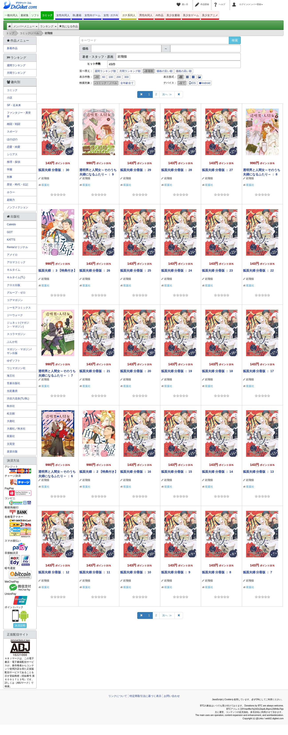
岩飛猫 (45, 178)
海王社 (11, 375)
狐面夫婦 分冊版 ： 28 (176, 170)
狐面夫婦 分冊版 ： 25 (135, 270)
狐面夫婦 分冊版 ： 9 (175, 572)
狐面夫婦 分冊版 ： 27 (217, 170)
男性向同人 (146, 15)
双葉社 (45, 185)
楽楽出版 (12, 451)
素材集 (25, 15)
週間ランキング (16, 65)
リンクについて (117, 696)
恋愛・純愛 (13, 146)
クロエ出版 (13, 285)
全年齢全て (127, 83)
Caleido (11, 224)
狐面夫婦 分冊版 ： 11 (94, 572)
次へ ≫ (167, 94)
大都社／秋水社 (16, 428)
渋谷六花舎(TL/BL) (18, 398)
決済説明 (20, 625)
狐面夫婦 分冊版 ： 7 (257, 572)
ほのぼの (12, 139)
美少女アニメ (210, 15)
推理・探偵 (13, 161)
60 (103, 77)
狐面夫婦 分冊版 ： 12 (53, 572)
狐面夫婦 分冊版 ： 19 (176, 371)
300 (126, 77)
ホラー (11, 192)
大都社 (11, 421)
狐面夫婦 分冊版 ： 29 (135, 170)
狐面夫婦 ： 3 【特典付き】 (57, 270)
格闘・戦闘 (13, 124)
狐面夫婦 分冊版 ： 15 (176, 471)
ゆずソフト (13, 360)
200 (118, 77)
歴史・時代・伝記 (17, 184)
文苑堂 (11, 443)
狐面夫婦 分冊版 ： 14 (217, 471)
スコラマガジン (16, 334)
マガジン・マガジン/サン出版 (19, 351)
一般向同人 (11, 15)
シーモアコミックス (19, 307)
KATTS (11, 239)
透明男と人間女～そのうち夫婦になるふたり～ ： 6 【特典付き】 (57, 476)
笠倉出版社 (13, 383)
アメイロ (12, 254)
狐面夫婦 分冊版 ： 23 (217, 270)
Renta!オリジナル (17, 247)
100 (110, 77)
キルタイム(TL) (16, 277)
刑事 (9, 177)
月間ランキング (16, 72)
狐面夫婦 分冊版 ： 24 (176, 270)
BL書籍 (77, 15)
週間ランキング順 (105, 71)
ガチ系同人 (128, 15)
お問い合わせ (172, 696)
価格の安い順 (164, 71)
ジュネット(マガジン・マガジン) (18, 324)
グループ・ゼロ (16, 292)
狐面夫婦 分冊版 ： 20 (135, 371)
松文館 (11, 413)
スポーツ (12, 131)
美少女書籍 (173, 15)
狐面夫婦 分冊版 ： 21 (94, 371)
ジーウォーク (15, 315)
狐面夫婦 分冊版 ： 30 (53, 170)
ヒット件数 (94, 63)
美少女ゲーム (191, 15)
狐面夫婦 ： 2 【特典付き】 (98, 471)
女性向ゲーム (92, 15)
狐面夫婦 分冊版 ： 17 (258, 371)
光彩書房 (12, 391)
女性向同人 (63, 15)
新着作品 (12, 48)
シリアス (12, 154)
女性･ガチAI (111, 15)
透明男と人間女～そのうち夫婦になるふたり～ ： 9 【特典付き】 (98, 174)
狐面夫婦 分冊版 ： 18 (217, 371)
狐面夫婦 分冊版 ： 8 (216, 572)
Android (204, 83)
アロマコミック (16, 262)
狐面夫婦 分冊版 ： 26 (94, 270)
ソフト (35, 15)
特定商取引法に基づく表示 (145, 696)
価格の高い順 (184, 71)
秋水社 (11, 406)
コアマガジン (15, 300)
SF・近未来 (14, 105)
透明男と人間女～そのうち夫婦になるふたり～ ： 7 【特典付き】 (57, 375)
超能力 (11, 199)
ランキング (48, 26)
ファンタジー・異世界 (19, 114)
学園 (9, 169)
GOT (10, 232)
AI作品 (159, 15)
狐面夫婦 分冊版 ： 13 (258, 471)
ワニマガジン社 (16, 368)
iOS (192, 83)
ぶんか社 (12, 341)
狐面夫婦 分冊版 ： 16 (135, 471)
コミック (47, 15)
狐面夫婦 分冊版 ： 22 (258, 270)
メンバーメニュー (25, 26)
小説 (9, 97)
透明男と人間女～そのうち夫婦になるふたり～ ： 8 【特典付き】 (261, 174)
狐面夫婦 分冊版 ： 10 (135, 572)
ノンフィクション (17, 207)
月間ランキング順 (130, 71)
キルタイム (13, 269)
